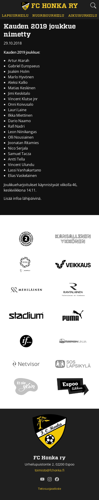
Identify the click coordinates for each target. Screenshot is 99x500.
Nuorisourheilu (48, 15)
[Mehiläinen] (26, 289)
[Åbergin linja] (73, 340)
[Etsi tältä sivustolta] (93, 5)
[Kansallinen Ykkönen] (73, 238)
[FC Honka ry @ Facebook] (57, 479)
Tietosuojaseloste (49, 489)
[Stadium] (26, 315)
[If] (26, 340)
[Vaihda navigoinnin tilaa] (6, 6)
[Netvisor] (26, 363)
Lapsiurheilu (15, 15)
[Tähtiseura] (26, 263)
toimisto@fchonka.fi (49, 470)
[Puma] (73, 315)
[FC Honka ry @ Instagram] (49, 479)
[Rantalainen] (73, 289)
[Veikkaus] (73, 263)
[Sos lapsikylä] (73, 363)
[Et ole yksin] (26, 386)
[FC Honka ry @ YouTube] (42, 479)
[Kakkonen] (26, 238)
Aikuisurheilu (82, 15)
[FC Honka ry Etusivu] (49, 6)
